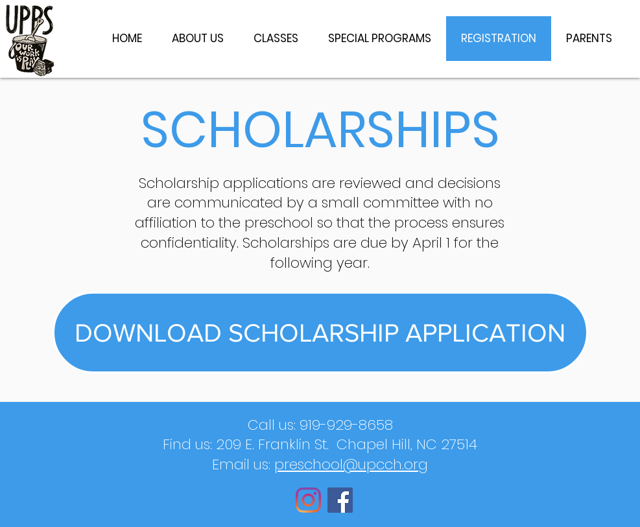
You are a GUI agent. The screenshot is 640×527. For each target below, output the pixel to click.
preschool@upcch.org (351, 464)
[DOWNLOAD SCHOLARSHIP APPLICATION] (320, 332)
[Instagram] (308, 500)
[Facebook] (340, 500)
